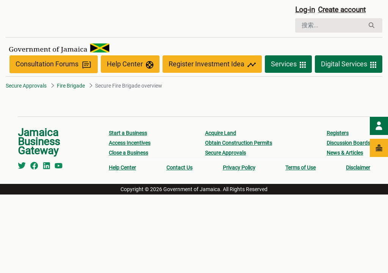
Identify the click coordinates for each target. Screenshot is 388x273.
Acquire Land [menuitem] (220, 134)
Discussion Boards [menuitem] (348, 144)
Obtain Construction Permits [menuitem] (238, 144)
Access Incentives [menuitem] (129, 144)
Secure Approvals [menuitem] (225, 154)
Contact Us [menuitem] (179, 168)
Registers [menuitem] (338, 134)
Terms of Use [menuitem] (300, 168)
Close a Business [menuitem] (128, 154)
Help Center (130, 65)
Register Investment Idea (212, 65)
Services (288, 65)
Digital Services (348, 65)
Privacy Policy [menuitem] (239, 168)
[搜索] (330, 26)
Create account (345, 10)
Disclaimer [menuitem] (358, 168)
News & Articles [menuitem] (345, 154)
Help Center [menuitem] (122, 168)
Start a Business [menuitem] (128, 134)
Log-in (305, 10)
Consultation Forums (54, 65)
